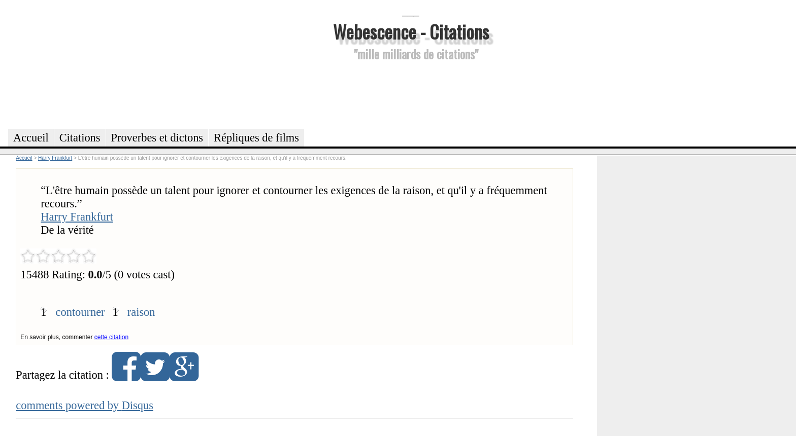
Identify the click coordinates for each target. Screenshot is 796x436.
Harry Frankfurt (77, 216)
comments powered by (84, 405)
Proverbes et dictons (157, 137)
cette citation (111, 337)
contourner (80, 312)
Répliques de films (256, 137)
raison (141, 312)
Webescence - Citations (411, 31)
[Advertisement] (410, 93)
